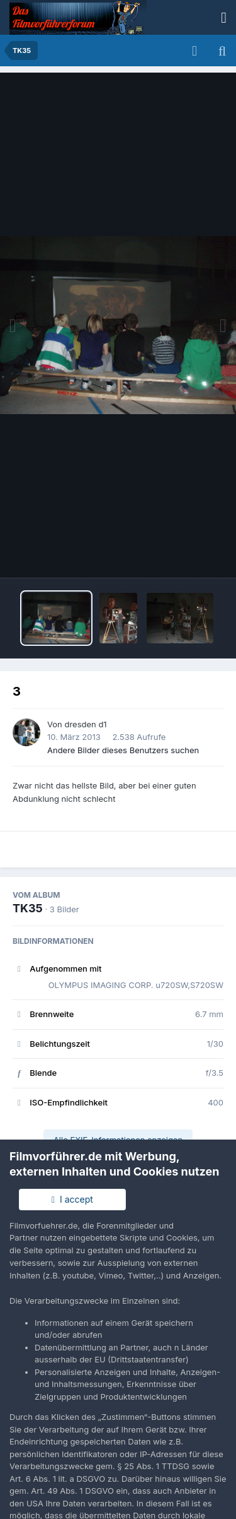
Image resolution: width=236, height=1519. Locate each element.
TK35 (28, 908)
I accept (72, 1199)
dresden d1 (85, 724)
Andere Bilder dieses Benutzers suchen (123, 750)
